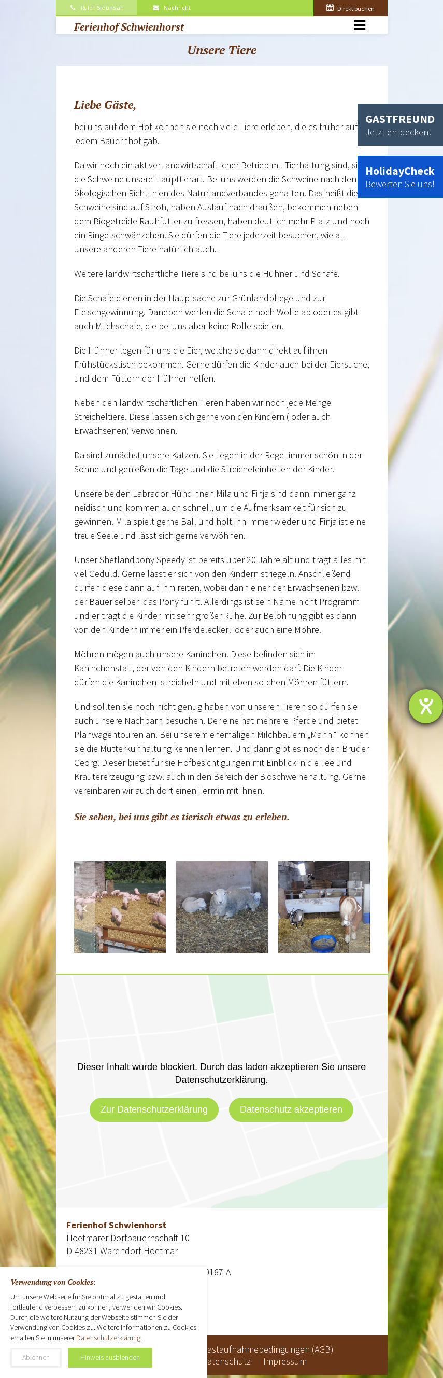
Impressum (285, 1361)
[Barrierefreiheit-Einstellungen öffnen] (426, 706)
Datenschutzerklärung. (109, 1337)
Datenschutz (226, 1361)
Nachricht (171, 7)
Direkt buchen (350, 8)
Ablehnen (36, 1357)
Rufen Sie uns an (96, 7)
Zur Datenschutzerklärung (154, 1109)
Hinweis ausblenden (110, 1357)
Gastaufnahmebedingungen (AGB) (268, 1349)
